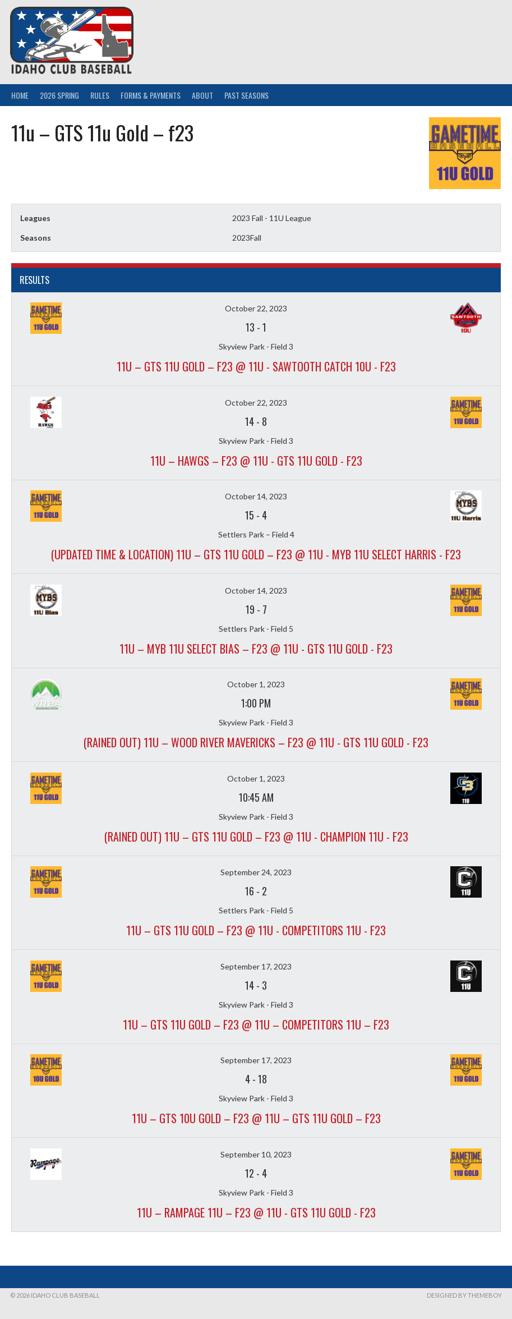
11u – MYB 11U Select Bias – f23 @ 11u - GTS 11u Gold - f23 (256, 648)
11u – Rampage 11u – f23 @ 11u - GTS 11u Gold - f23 (256, 1212)
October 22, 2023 (256, 308)
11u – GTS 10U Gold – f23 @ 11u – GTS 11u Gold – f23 (256, 1118)
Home (20, 95)
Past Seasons (246, 95)
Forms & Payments (151, 95)
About (202, 95)
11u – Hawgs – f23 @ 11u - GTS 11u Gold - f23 (256, 460)
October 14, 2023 (256, 496)
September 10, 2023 (256, 1154)
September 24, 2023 (256, 872)
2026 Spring (59, 95)
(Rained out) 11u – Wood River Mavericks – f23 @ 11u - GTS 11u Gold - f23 (256, 742)
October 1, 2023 (256, 684)
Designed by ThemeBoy (464, 1295)
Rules (99, 95)
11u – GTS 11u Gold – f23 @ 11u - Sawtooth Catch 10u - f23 (256, 366)
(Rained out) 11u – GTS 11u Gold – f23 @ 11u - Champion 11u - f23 (256, 836)
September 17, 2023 (256, 966)
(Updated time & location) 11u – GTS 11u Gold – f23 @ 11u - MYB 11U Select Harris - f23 (256, 554)
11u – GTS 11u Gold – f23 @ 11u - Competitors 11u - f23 (256, 930)
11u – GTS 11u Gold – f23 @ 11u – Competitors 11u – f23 (256, 1024)
